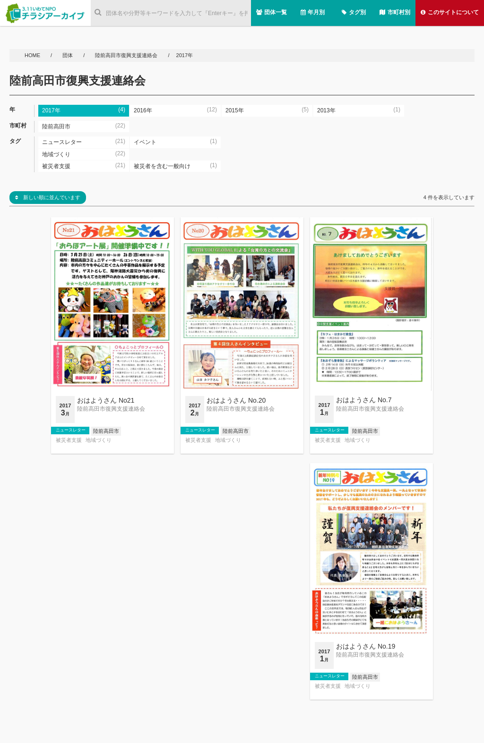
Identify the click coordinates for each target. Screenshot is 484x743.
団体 (68, 55)
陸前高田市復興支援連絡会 (126, 55)
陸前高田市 (106, 431)
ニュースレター (71, 430)
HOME (33, 55)
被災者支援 (69, 440)
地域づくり (99, 440)
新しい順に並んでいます (47, 197)
